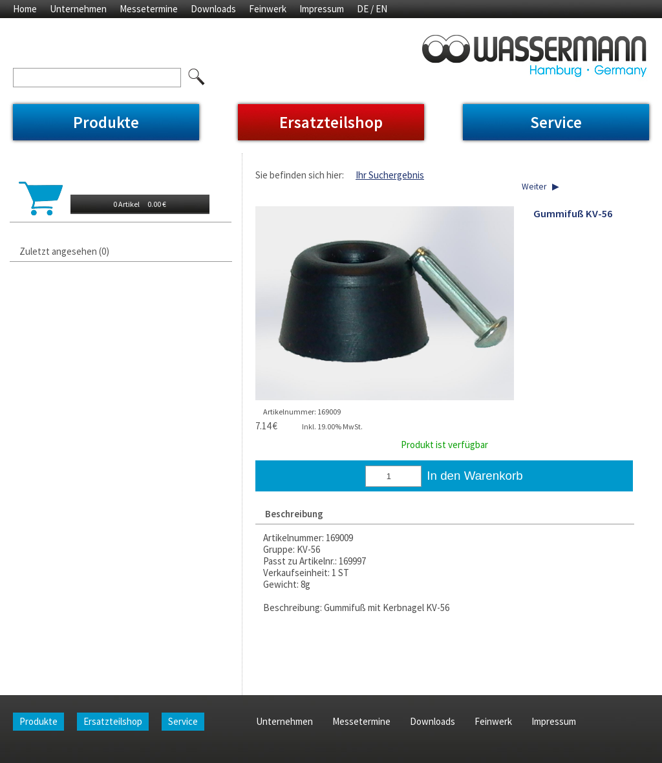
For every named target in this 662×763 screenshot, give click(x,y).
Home (25, 9)
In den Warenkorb (474, 475)
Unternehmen (78, 9)
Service (556, 122)
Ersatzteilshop (331, 122)
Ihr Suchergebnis (390, 175)
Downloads (213, 9)
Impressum (321, 9)
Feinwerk (267, 9)
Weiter (534, 186)
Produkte (106, 122)
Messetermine (149, 9)
